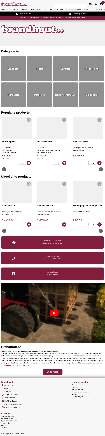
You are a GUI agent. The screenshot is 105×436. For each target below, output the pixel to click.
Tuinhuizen (48, 9)
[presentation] (4, 169)
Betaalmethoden (77, 389)
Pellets (15, 9)
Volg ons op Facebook (12, 407)
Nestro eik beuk (44, 141)
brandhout (14, 356)
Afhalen (74, 394)
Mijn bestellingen (7, 418)
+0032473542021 (10, 398)
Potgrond (59, 9)
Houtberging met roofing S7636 (87, 205)
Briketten (24, 9)
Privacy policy (6, 423)
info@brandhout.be (11, 401)
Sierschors (88, 9)
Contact (74, 385)
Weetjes (4, 428)
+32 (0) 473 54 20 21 (52, 256)
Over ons (75, 387)
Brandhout (5, 9)
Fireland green (9, 141)
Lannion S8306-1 (45, 205)
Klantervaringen (77, 396)
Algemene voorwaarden (9, 421)
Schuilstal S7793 (80, 141)
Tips (2, 425)
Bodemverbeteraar (73, 9)
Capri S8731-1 (8, 205)
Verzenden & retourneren (80, 392)
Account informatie (7, 416)
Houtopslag (35, 9)
